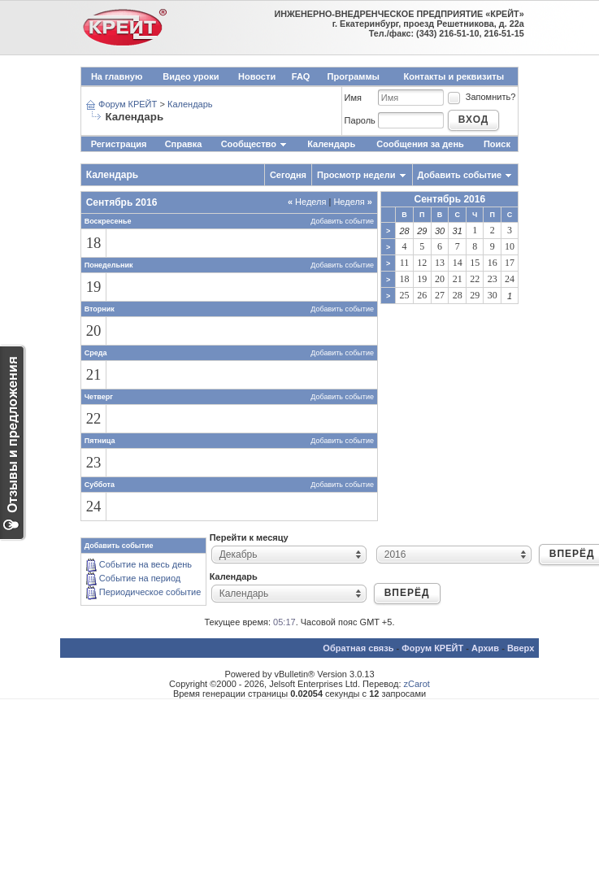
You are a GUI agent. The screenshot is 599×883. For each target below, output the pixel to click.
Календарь (190, 104)
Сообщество (254, 144)
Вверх (520, 648)
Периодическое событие (150, 592)
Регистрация (119, 144)
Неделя (307, 202)
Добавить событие (460, 175)
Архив (485, 648)
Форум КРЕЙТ (127, 104)
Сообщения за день (419, 144)
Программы (354, 76)
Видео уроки (191, 76)
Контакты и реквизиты (453, 76)
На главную (116, 76)
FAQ (301, 76)
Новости (257, 76)
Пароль (360, 120)
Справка (183, 144)
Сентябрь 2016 (449, 199)
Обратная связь (358, 648)
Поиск (497, 144)
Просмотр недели (356, 175)
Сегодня (288, 175)
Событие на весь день (145, 564)
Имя (353, 97)
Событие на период (140, 578)
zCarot (417, 684)
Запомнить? (481, 97)
